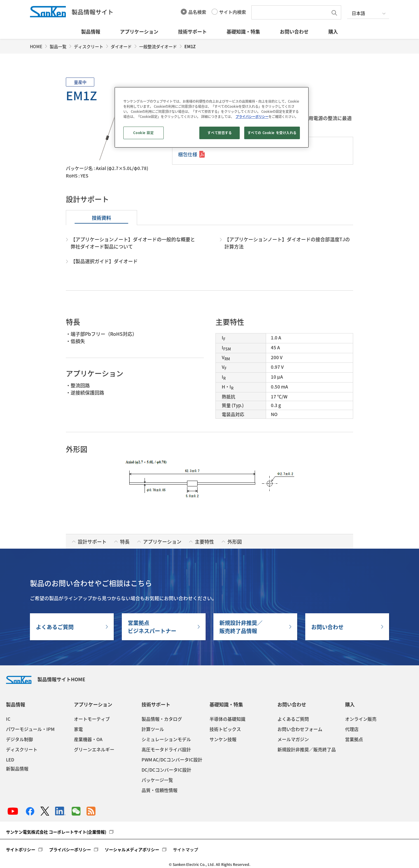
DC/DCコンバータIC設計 (166, 770)
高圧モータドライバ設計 (166, 749)
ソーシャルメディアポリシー (132, 849)
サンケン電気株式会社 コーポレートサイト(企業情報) (56, 832)
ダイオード (121, 46)
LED (10, 759)
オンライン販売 (361, 719)
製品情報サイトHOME (45, 679)
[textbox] (291, 12)
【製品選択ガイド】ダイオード (104, 261)
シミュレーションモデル (166, 739)
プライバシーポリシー (70, 849)
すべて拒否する (219, 132)
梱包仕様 (187, 154)
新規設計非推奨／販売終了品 (306, 749)
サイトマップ (185, 849)
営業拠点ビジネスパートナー (152, 627)
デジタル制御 (19, 739)
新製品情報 (17, 768)
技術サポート (192, 31)
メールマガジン (293, 739)
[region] (211, 117)
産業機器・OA (88, 739)
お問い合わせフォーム (299, 729)
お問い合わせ (294, 31)
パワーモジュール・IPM (30, 729)
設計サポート (92, 541)
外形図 (234, 541)
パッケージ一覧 (157, 780)
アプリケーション (139, 31)
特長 (125, 541)
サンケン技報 (223, 739)
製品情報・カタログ (162, 719)
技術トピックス (225, 729)
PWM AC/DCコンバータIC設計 (172, 759)
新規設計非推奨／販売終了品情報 (240, 627)
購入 (333, 31)
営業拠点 (354, 739)
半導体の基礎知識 (227, 719)
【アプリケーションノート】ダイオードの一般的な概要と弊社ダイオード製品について (133, 243)
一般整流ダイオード (158, 46)
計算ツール (153, 729)
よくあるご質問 (55, 627)
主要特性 (204, 541)
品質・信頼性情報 (159, 790)
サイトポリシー (20, 849)
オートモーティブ (92, 719)
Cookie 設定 (143, 132)
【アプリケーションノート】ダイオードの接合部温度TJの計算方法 (287, 243)
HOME (36, 46)
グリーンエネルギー (94, 749)
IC (8, 719)
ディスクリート (88, 46)
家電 (78, 729)
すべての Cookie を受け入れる (272, 132)
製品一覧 (58, 46)
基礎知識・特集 (243, 31)
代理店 (352, 729)
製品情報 (90, 31)
